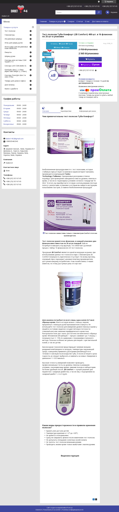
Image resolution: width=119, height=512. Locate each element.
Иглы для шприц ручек (14, 43)
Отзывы (89, 26)
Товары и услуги (56, 21)
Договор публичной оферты (52, 32)
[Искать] (98, 12)
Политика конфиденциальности (72, 510)
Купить (91, 59)
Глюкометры (10, 35)
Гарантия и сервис (65, 26)
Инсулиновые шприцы (13, 39)
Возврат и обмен (47, 26)
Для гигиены (10, 85)
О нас (87, 21)
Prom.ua (69, 508)
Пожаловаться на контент (52, 510)
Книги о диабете (11, 89)
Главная (43, 21)
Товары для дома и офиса (15, 81)
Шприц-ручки (10, 56)
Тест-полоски (10, 31)
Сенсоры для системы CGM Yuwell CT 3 (15, 61)
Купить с (91, 64)
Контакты (79, 26)
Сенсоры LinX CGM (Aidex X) (15, 66)
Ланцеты (8, 52)
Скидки (71, 21)
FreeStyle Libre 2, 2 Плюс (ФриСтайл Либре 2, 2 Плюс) (16, 70)
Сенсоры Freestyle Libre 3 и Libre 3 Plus (15, 76)
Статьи (80, 21)
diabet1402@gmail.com (14, 139)
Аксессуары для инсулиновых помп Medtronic (16, 47)
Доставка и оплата (100, 21)
